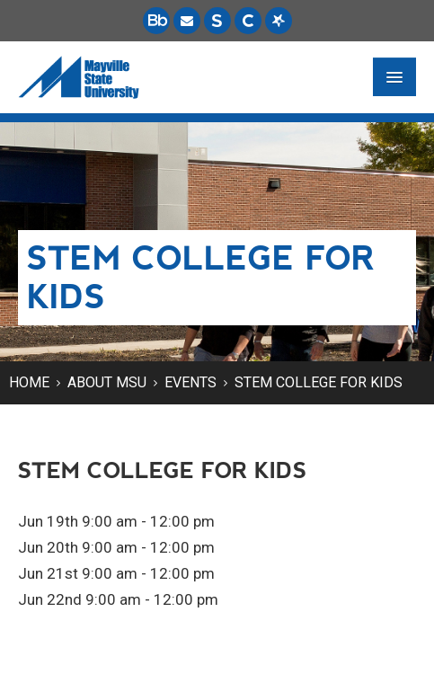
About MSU (106, 382)
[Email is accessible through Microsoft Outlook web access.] (186, 20)
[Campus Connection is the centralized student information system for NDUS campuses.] (248, 20)
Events (190, 382)
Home (29, 382)
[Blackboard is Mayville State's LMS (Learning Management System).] (156, 20)
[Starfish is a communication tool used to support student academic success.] (278, 20)
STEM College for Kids (319, 382)
